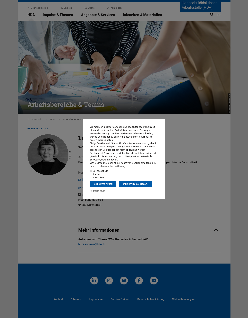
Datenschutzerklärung (111, 166)
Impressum (97, 190)
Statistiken (97, 177)
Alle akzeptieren (103, 184)
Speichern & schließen (135, 184)
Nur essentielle (99, 171)
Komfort (95, 174)
